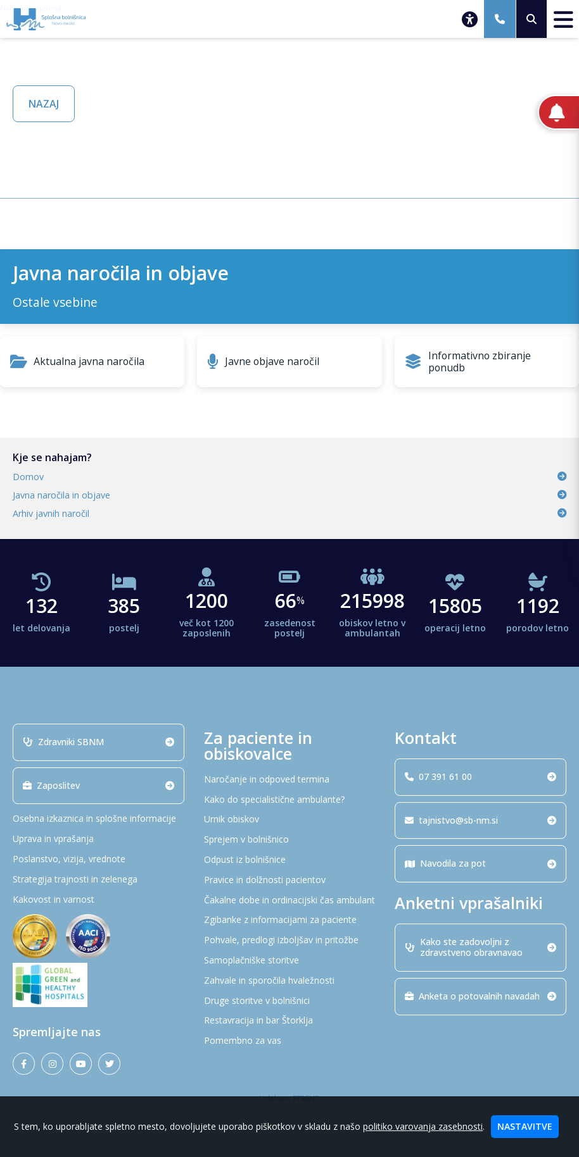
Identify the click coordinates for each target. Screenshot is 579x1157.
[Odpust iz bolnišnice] (290, 860)
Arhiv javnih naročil (289, 513)
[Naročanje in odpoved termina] (290, 779)
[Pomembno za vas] (290, 1041)
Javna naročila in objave (289, 495)
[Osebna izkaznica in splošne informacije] (98, 819)
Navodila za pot (480, 863)
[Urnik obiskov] (290, 819)
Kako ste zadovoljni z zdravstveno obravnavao (480, 947)
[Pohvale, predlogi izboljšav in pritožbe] (290, 940)
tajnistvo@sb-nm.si (480, 820)
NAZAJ (44, 104)
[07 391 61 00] (500, 19)
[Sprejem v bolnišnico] (290, 839)
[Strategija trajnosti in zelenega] (98, 879)
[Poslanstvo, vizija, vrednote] (98, 859)
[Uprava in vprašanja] (98, 839)
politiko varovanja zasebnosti (423, 1126)
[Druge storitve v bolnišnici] (290, 1001)
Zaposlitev (98, 785)
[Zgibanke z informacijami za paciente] (290, 920)
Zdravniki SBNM (98, 742)
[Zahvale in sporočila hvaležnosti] (290, 980)
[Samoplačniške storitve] (290, 960)
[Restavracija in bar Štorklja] (290, 1020)
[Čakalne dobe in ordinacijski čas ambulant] (290, 900)
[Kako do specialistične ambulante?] (290, 800)
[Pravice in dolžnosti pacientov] (290, 880)
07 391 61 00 (480, 776)
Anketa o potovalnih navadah (480, 996)
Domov (289, 477)
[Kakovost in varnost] (98, 899)
